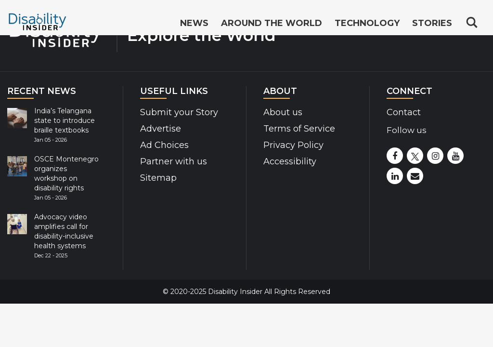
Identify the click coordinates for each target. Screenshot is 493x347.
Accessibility (289, 161)
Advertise (160, 128)
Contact (404, 112)
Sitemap (158, 178)
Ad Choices (164, 145)
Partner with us (173, 161)
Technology (367, 23)
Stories (432, 23)
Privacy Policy (293, 145)
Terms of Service (299, 128)
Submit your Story (179, 112)
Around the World (271, 23)
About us (282, 112)
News (194, 23)
